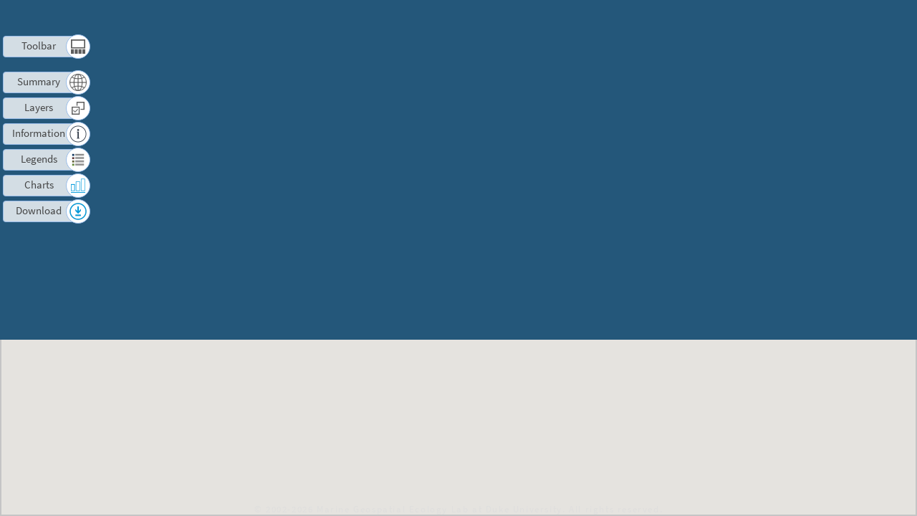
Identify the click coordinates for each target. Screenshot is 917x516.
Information (39, 133)
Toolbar (39, 45)
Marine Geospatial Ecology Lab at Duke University (439, 509)
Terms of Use (728, 17)
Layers (38, 107)
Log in (854, 17)
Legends (39, 159)
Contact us (800, 17)
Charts (38, 184)
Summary (39, 81)
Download (39, 210)
